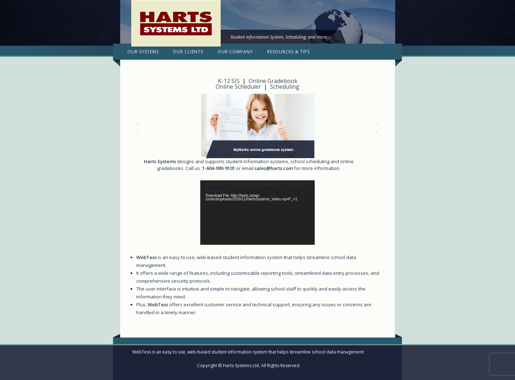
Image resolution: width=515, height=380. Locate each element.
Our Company (235, 52)
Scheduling (284, 87)
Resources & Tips (288, 52)
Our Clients (188, 52)
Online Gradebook (273, 81)
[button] (136, 126)
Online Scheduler (238, 87)
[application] (257, 212)
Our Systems (143, 52)
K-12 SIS (229, 81)
